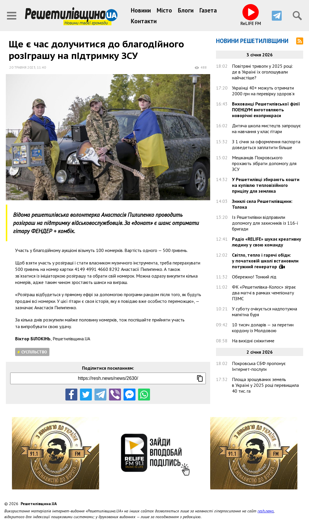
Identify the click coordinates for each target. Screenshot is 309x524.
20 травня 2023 (22, 67)
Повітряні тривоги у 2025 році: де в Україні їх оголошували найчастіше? (262, 72)
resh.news (266, 511)
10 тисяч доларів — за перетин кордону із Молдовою (263, 327)
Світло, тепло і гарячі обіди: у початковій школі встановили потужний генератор (265, 260)
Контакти (144, 21)
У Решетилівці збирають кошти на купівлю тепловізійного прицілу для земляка (265, 185)
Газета (208, 10)
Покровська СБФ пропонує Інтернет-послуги (259, 366)
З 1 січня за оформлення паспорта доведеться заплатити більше (266, 144)
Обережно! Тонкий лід (254, 277)
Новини (141, 10)
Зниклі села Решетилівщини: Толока (262, 204)
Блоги (186, 10)
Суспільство (34, 352)
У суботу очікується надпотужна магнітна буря (264, 311)
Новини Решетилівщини (252, 41)
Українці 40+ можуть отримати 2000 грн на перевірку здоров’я (263, 90)
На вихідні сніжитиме (253, 341)
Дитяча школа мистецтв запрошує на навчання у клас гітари (266, 128)
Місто (164, 10)
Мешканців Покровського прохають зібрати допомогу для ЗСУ (264, 163)
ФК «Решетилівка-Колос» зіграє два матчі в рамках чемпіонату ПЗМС (264, 292)
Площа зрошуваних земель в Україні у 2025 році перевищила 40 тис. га (265, 385)
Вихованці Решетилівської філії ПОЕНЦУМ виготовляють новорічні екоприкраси (266, 109)
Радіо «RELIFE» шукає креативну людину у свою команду (266, 242)
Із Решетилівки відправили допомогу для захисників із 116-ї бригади (265, 223)
